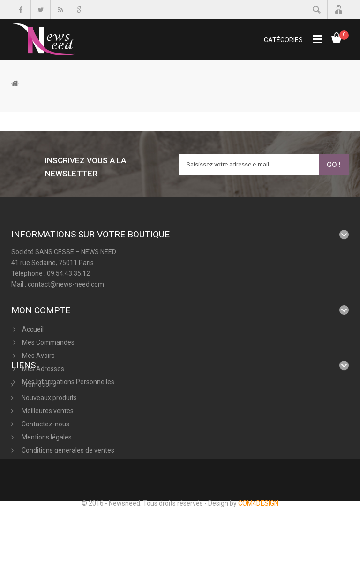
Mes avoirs (38, 348)
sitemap (33, 507)
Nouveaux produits (48, 428)
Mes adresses (43, 361)
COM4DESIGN (258, 565)
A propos (34, 494)
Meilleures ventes (47, 441)
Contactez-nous (44, 454)
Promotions (38, 415)
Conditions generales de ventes (67, 480)
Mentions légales (46, 467)
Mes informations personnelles (68, 374)
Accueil (33, 322)
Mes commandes (48, 335)
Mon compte (40, 303)
